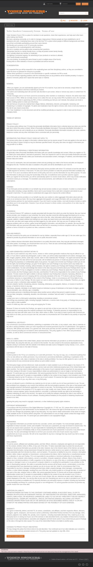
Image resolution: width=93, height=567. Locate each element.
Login (83, 20)
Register (85, 4)
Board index (9, 25)
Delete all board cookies (58, 559)
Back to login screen (15, 536)
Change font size (86, 25)
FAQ (62, 20)
